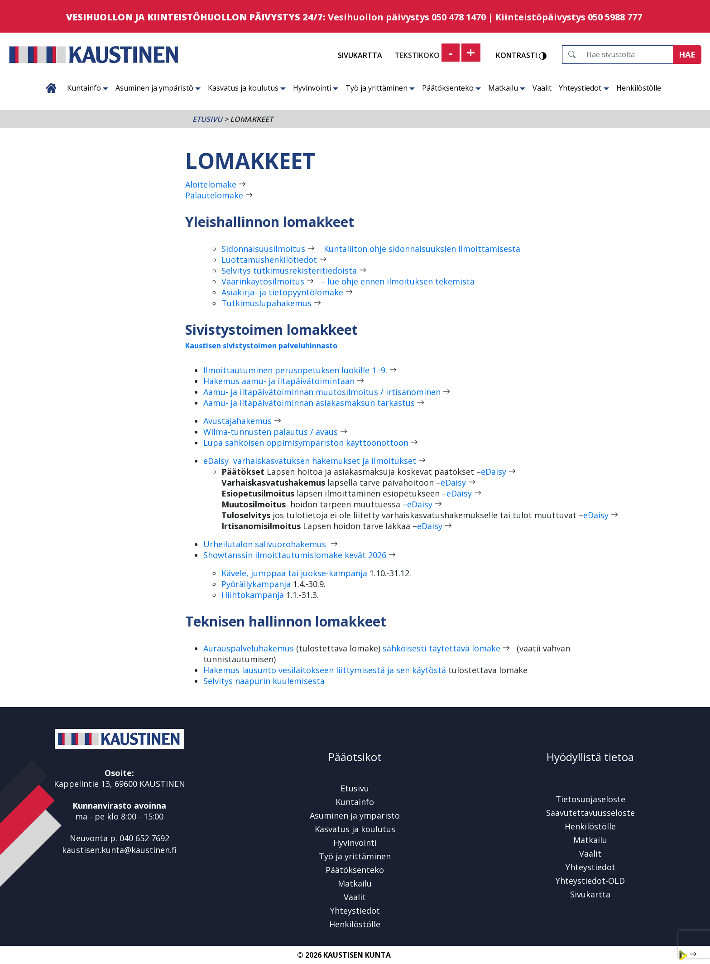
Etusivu (51, 87)
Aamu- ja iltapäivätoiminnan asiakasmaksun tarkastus (309, 402)
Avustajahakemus (237, 420)
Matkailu (506, 88)
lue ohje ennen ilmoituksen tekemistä (400, 281)
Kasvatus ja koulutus (247, 88)
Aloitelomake (210, 184)
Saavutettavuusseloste (590, 812)
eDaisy (493, 471)
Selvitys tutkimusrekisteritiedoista (289, 270)
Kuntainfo (87, 88)
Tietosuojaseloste (590, 799)
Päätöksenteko (451, 88)
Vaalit (542, 88)
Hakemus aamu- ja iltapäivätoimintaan (279, 381)
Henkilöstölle (638, 88)
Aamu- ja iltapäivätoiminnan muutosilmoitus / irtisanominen (322, 391)
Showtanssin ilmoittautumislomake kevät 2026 (294, 554)
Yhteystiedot (584, 88)
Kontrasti (521, 55)
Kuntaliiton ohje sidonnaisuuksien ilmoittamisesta (422, 248)
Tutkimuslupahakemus (266, 303)
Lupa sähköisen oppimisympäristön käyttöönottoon (305, 442)
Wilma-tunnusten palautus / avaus (270, 431)
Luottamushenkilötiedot (269, 259)
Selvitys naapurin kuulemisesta (264, 680)
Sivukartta (360, 55)
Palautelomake (214, 195)
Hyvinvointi (315, 88)
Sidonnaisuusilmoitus (263, 248)
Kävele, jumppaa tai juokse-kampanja (294, 573)
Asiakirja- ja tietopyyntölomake (282, 292)
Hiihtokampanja (253, 594)
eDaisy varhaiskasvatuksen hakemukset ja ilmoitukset (309, 460)
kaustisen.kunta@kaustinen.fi (119, 849)
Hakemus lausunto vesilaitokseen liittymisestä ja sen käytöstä (324, 670)
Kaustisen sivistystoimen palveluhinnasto (261, 346)
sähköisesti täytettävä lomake (441, 648)
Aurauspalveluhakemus (248, 648)
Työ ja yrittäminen (380, 88)
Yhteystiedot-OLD (590, 880)
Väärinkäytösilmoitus (262, 281)
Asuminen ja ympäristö (158, 88)
